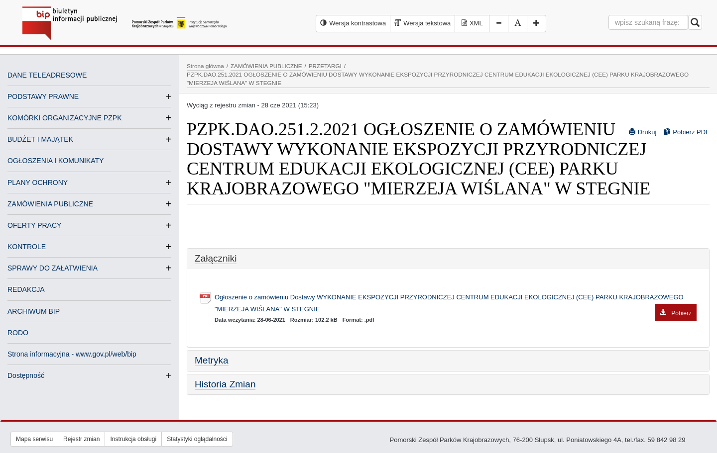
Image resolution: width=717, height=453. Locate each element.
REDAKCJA (26, 289)
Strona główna (205, 66)
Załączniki (216, 258)
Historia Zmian (225, 384)
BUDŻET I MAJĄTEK (40, 139)
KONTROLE (26, 247)
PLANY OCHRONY (37, 182)
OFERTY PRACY (34, 225)
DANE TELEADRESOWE (47, 75)
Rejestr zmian (81, 439)
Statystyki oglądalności (197, 439)
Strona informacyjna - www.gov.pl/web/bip (71, 354)
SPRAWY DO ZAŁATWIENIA (52, 268)
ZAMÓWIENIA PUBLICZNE (50, 204)
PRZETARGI (325, 66)
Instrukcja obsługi (133, 439)
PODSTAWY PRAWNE (43, 96)
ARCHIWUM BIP (33, 311)
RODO (17, 333)
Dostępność (25, 375)
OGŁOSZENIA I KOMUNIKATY (55, 161)
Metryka (212, 360)
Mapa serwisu (34, 439)
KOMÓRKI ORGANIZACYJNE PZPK (64, 118)
